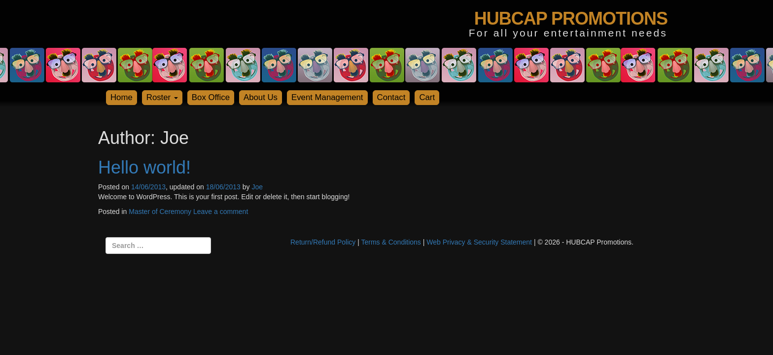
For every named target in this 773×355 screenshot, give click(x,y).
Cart (427, 97)
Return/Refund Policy (322, 242)
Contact (391, 97)
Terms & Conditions (391, 242)
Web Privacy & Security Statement (479, 242)
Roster (162, 97)
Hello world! (144, 167)
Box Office (211, 97)
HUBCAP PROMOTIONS (571, 18)
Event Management (327, 97)
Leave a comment (220, 211)
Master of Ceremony (160, 211)
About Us (261, 97)
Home (121, 97)
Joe (257, 187)
